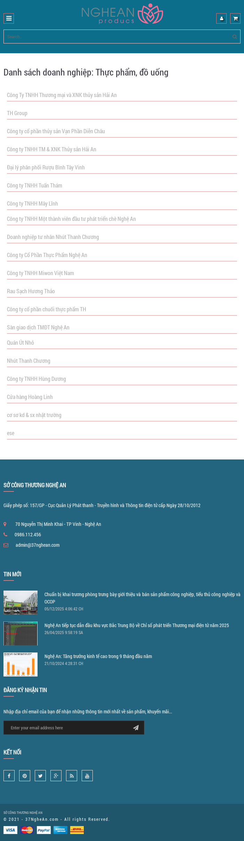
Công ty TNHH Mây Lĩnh (32, 203)
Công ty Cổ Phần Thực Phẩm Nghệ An (47, 254)
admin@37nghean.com (37, 545)
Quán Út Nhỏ (20, 342)
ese (10, 432)
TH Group (17, 113)
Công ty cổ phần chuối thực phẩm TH (46, 309)
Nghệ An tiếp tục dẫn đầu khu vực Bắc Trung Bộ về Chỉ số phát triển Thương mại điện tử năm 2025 (136, 625)
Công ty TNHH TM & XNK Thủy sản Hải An (51, 149)
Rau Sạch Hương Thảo (31, 291)
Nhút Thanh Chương (28, 360)
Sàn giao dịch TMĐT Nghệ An (38, 327)
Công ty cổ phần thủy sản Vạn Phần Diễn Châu (56, 131)
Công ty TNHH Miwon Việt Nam (40, 273)
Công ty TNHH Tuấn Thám (34, 185)
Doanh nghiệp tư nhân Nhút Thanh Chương (53, 236)
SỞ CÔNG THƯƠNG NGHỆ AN (22, 812)
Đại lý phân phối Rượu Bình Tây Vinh (46, 167)
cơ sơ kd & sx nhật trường (34, 414)
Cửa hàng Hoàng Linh (30, 396)
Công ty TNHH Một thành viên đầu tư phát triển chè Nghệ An (71, 218)
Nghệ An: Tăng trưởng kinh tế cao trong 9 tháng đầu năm (98, 656)
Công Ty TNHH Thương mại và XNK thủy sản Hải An (62, 94)
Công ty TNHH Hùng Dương (36, 378)
